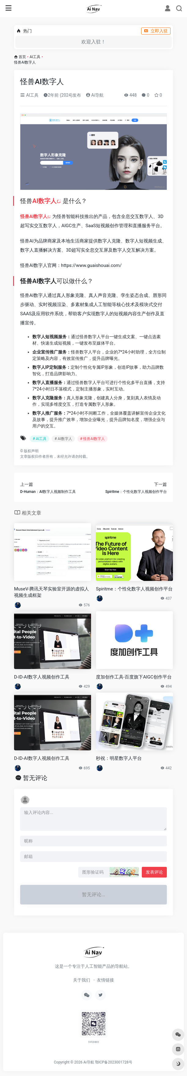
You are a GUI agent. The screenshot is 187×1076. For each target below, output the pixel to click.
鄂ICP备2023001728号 (113, 1062)
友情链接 (105, 980)
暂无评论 (35, 778)
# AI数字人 (63, 439)
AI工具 (35, 57)
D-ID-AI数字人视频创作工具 (41, 758)
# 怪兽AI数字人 (92, 439)
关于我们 (81, 980)
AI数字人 (44, 201)
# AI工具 (39, 439)
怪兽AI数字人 (33, 216)
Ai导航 (95, 95)
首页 (22, 57)
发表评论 (154, 872)
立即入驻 (156, 30)
